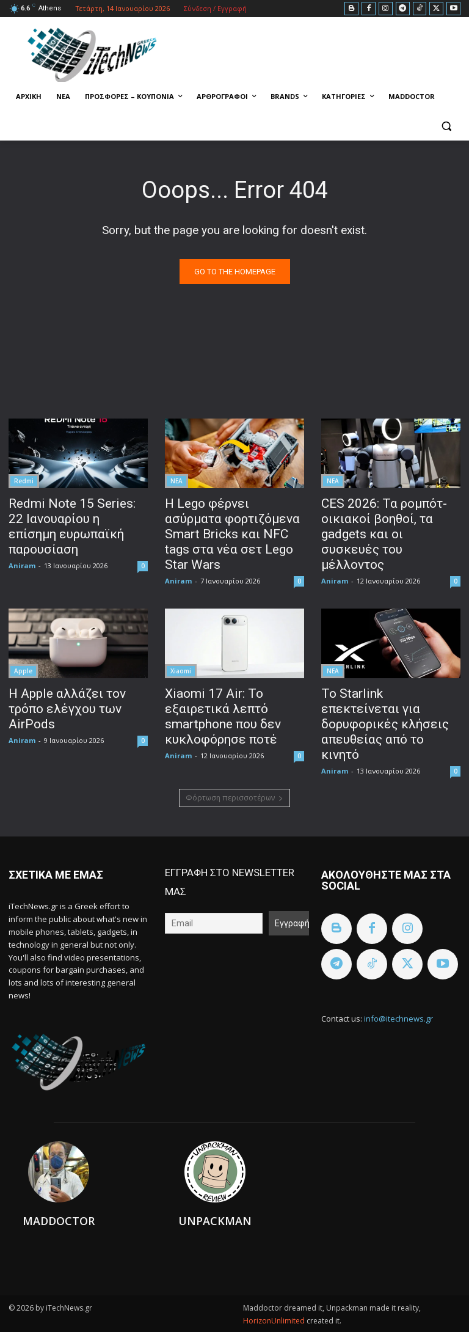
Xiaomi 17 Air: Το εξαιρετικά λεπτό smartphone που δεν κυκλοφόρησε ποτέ (223, 716)
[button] (446, 126)
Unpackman (215, 1220)
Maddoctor (59, 1220)
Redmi (24, 481)
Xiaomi (180, 671)
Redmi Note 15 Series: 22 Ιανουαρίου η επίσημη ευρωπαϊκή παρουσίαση (72, 526)
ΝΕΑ (176, 481)
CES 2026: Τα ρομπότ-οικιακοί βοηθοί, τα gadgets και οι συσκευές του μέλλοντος (384, 534)
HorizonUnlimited (275, 1321)
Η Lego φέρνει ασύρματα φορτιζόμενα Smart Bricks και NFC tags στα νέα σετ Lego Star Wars (232, 534)
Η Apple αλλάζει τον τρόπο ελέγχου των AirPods (67, 708)
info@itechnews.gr (398, 1018)
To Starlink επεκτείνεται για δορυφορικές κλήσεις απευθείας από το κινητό (385, 724)
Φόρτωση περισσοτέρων (234, 797)
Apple (23, 671)
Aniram (22, 565)
